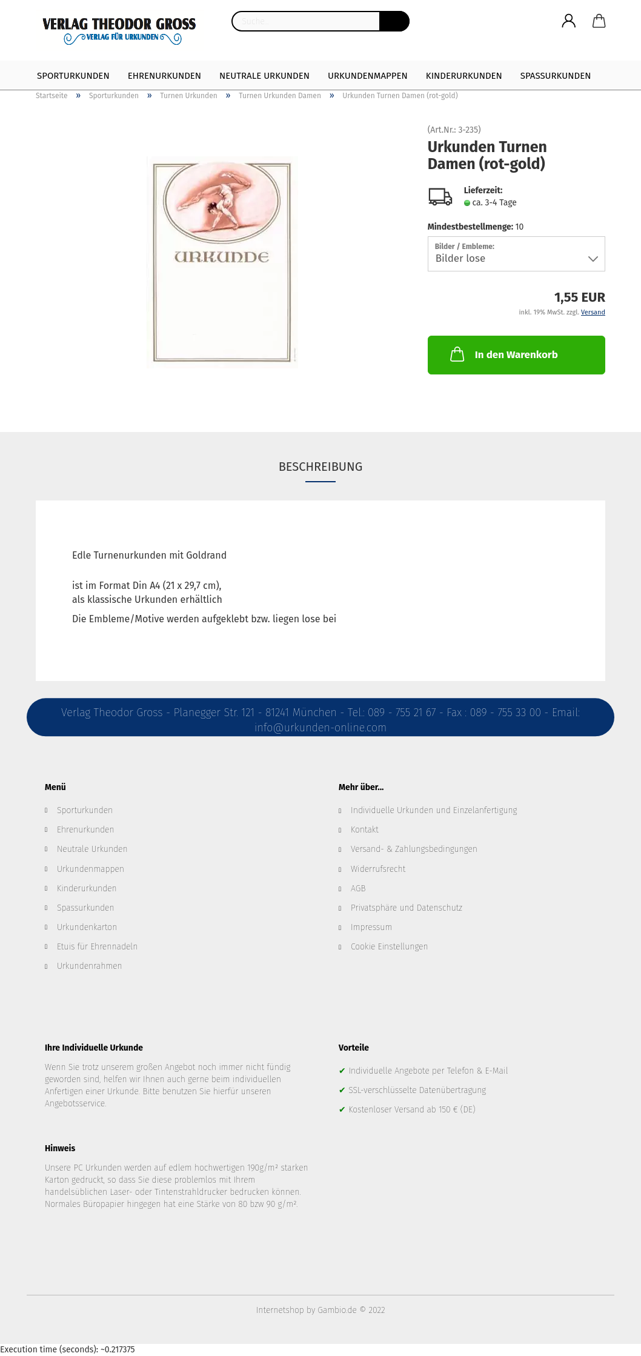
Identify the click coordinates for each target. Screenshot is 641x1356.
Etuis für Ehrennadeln (97, 947)
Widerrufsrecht (378, 869)
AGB (358, 888)
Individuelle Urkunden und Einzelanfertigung (434, 810)
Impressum (371, 927)
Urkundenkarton (87, 927)
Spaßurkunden (555, 75)
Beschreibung (321, 466)
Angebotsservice (75, 1103)
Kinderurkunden (464, 75)
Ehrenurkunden (164, 75)
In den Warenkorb (503, 354)
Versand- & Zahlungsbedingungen (414, 849)
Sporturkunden (73, 75)
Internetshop (280, 1310)
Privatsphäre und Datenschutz (406, 908)
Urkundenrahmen (89, 966)
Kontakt (365, 830)
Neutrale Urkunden (264, 75)
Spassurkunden (86, 908)
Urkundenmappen (368, 75)
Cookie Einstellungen (389, 947)
